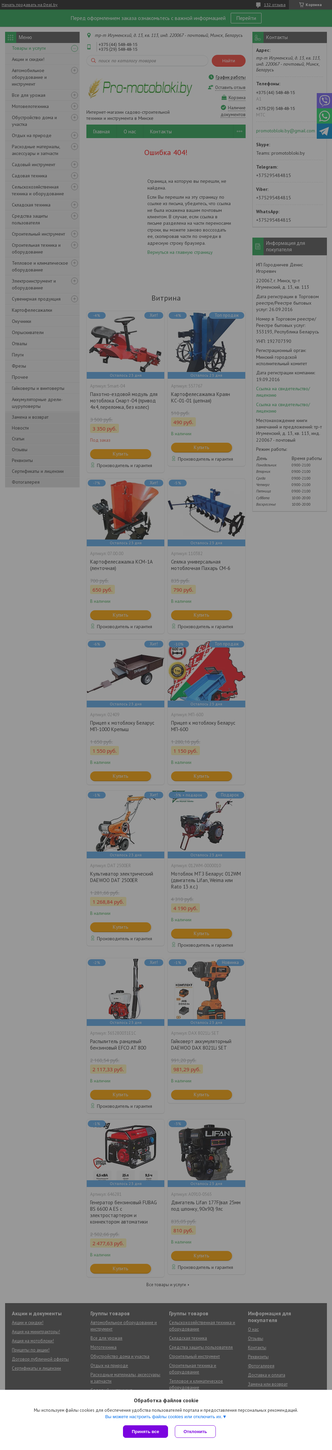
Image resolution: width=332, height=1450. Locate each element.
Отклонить (195, 1431)
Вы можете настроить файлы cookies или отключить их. (163, 1416)
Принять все (145, 1431)
